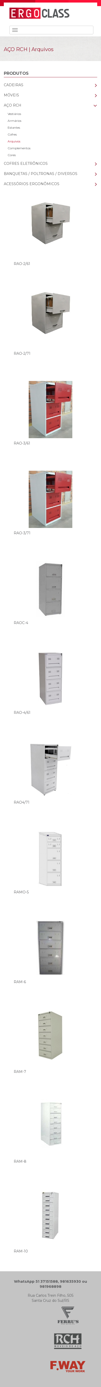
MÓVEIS (11, 95)
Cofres (12, 134)
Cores (12, 155)
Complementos (19, 148)
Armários (14, 121)
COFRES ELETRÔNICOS (26, 163)
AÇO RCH (15, 49)
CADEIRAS (13, 85)
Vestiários (14, 114)
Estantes (14, 127)
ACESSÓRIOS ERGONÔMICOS (31, 184)
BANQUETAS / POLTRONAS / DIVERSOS (40, 173)
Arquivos (14, 141)
